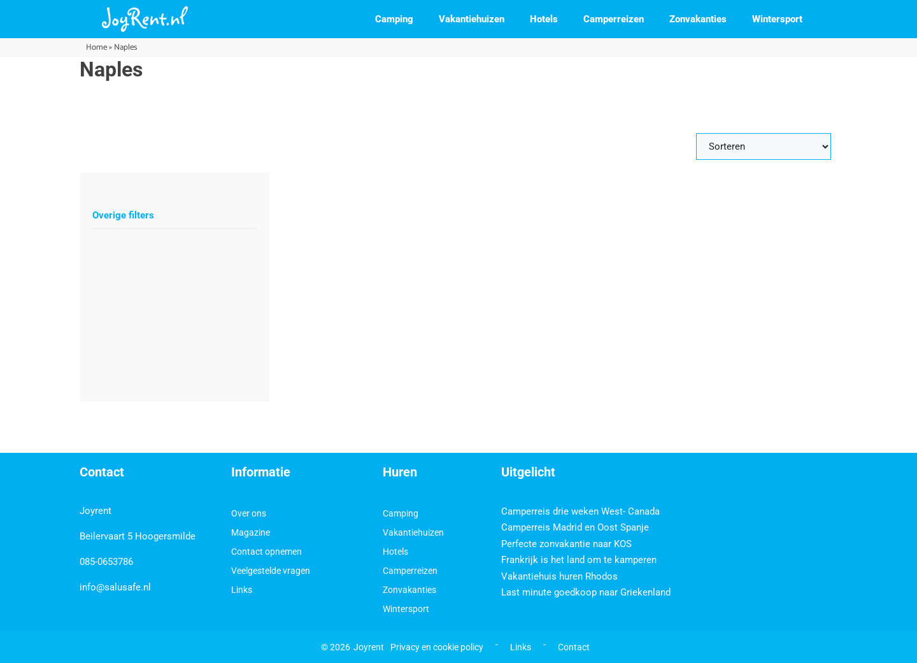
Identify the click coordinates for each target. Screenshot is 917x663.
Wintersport (777, 19)
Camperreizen (613, 19)
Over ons (248, 513)
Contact (574, 647)
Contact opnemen (266, 551)
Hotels (544, 19)
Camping (394, 19)
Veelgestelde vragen (270, 571)
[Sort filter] (763, 146)
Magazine (250, 532)
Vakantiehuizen (471, 19)
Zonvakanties (698, 19)
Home (96, 47)
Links (241, 590)
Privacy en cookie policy (436, 647)
